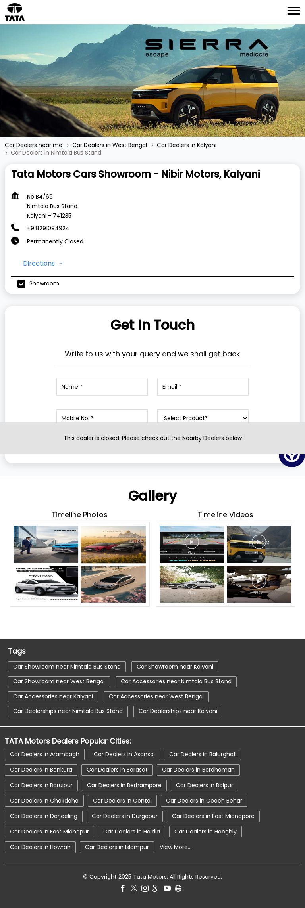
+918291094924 (48, 228)
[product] (203, 418)
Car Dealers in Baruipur (41, 785)
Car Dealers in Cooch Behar (204, 801)
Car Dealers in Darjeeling (43, 816)
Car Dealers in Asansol (124, 754)
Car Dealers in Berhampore (124, 785)
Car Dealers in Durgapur (125, 816)
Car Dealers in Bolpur (204, 785)
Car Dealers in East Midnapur (49, 831)
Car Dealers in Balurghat (202, 754)
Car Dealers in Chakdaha (44, 801)
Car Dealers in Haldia (131, 831)
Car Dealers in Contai (122, 801)
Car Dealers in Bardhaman (198, 770)
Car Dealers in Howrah (40, 847)
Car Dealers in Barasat (117, 770)
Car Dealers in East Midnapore (213, 816)
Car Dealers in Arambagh (44, 754)
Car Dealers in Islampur (117, 847)
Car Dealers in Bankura (41, 770)
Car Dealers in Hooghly (205, 831)
